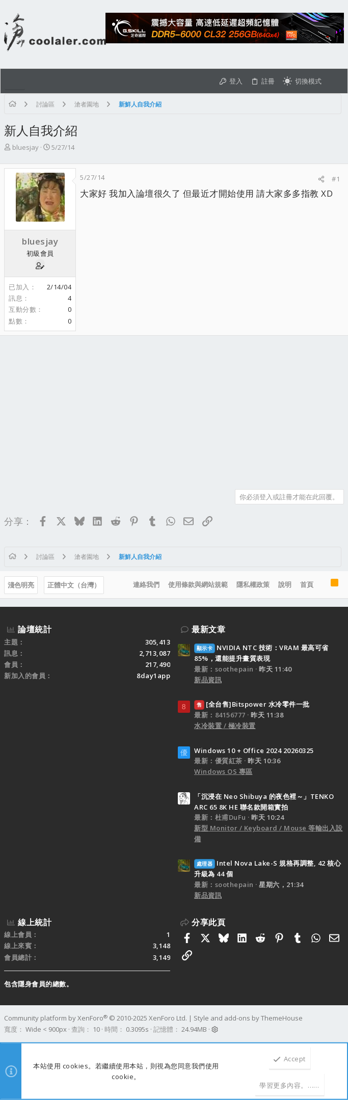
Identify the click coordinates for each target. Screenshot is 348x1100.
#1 (336, 178)
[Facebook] (339, 1024)
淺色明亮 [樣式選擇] (21, 584)
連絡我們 (146, 584)
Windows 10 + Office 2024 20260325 (254, 750)
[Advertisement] (174, 408)
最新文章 (208, 629)
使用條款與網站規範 (198, 584)
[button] (15, 81)
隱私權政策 (253, 584)
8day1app (153, 675)
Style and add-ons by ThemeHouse (248, 1018)
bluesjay (25, 147)
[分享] (321, 179)
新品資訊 (208, 679)
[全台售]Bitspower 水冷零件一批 (252, 704)
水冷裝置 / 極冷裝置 (225, 725)
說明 (284, 584)
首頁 (306, 584)
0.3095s (137, 1029)
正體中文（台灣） (73, 584)
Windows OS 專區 (223, 771)
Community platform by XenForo (95, 1018)
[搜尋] (334, 81)
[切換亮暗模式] (302, 81)
